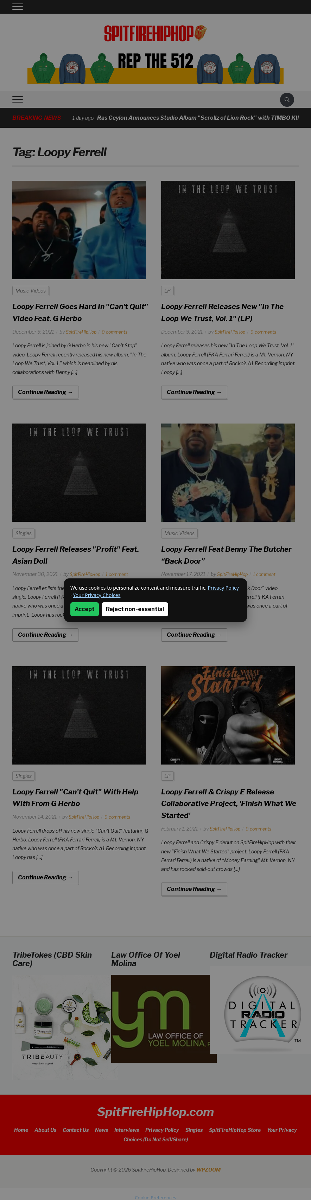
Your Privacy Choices (96, 595)
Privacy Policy (223, 587)
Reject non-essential (135, 609)
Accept (85, 609)
